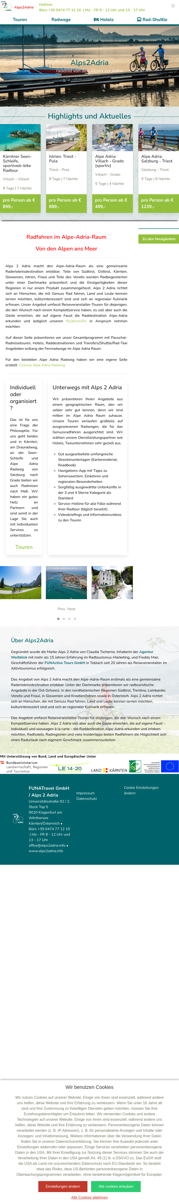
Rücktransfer (78, 321)
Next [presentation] (71, 609)
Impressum (85, 793)
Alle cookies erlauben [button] (115, 1186)
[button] (173, 6)
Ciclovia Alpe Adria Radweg (42, 365)
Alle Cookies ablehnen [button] (89, 1197)
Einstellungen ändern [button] (63, 1186)
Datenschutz (86, 798)
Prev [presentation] (61, 609)
